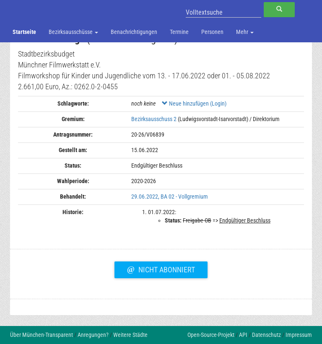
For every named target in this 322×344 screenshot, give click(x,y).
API (243, 334)
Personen (212, 31)
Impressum (299, 334)
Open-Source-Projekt (210, 334)
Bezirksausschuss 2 (154, 119)
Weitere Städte (130, 334)
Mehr (245, 31)
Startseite (24, 31)
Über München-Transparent (41, 334)
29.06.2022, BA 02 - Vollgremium (169, 196)
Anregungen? (93, 334)
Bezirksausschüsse (73, 31)
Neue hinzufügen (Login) (194, 103)
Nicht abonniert (161, 268)
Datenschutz (266, 334)
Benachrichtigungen (134, 31)
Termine (179, 31)
